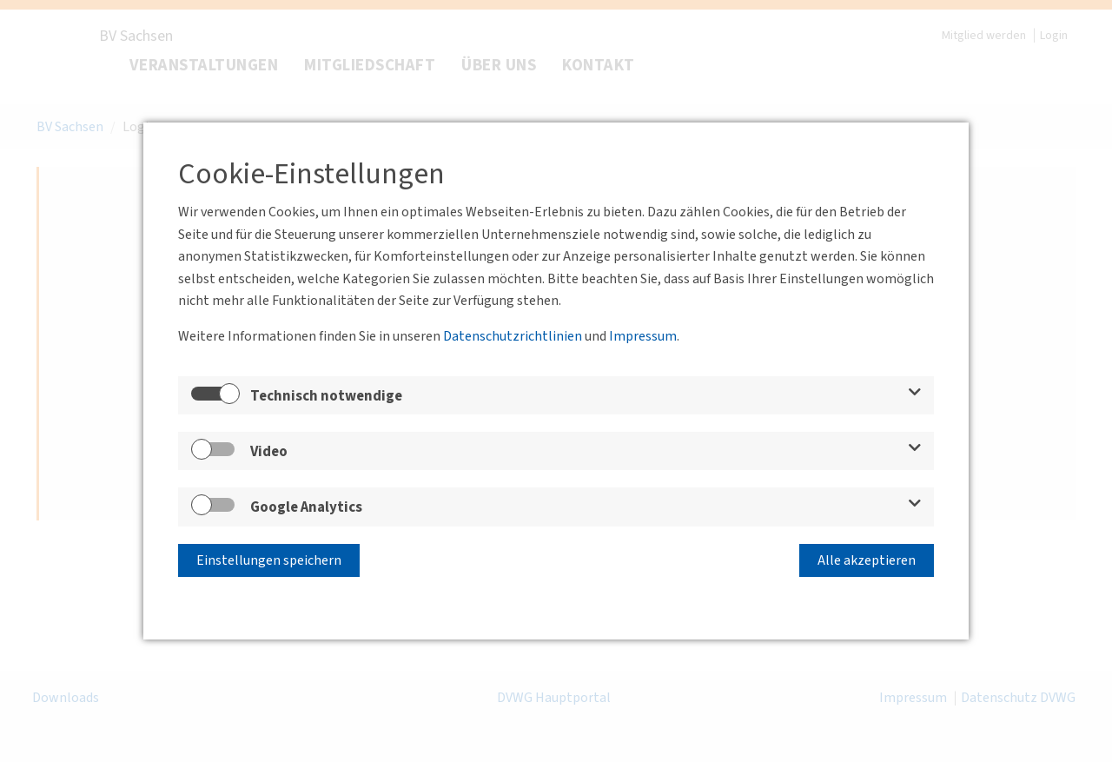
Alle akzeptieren (866, 560)
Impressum (643, 336)
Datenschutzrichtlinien (512, 336)
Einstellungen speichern (268, 560)
